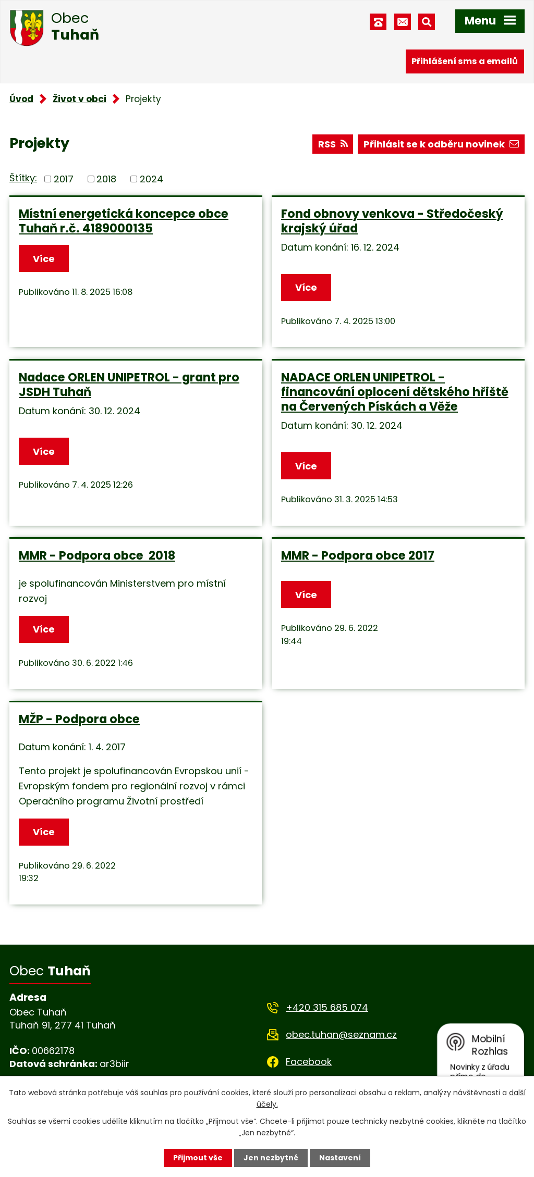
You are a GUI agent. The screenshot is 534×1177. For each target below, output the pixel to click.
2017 (64, 178)
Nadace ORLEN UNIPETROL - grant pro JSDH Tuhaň (129, 384)
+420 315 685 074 (327, 1007)
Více (44, 258)
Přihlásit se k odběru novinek (441, 144)
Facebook (309, 1061)
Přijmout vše (198, 1158)
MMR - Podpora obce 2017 (357, 555)
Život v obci (79, 99)
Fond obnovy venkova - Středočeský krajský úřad (392, 221)
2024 (151, 178)
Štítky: (23, 177)
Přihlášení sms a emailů (464, 61)
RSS (333, 144)
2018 (106, 178)
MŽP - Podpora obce (79, 719)
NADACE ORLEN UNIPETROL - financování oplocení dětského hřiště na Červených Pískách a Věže (394, 392)
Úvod (21, 99)
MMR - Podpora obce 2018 (97, 555)
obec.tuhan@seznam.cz (341, 1034)
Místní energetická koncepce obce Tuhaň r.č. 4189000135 (123, 221)
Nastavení (340, 1158)
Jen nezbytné (271, 1158)
